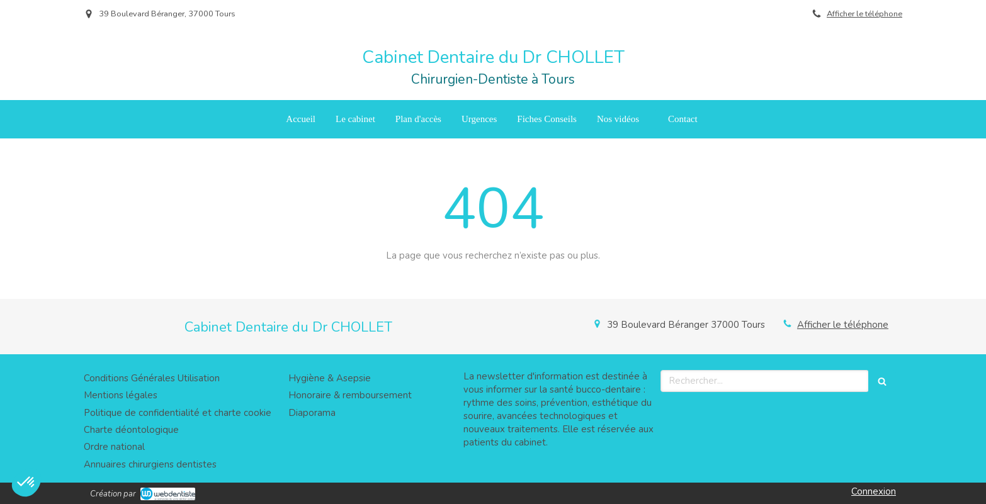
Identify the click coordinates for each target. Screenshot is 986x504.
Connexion (873, 491)
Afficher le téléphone (864, 14)
